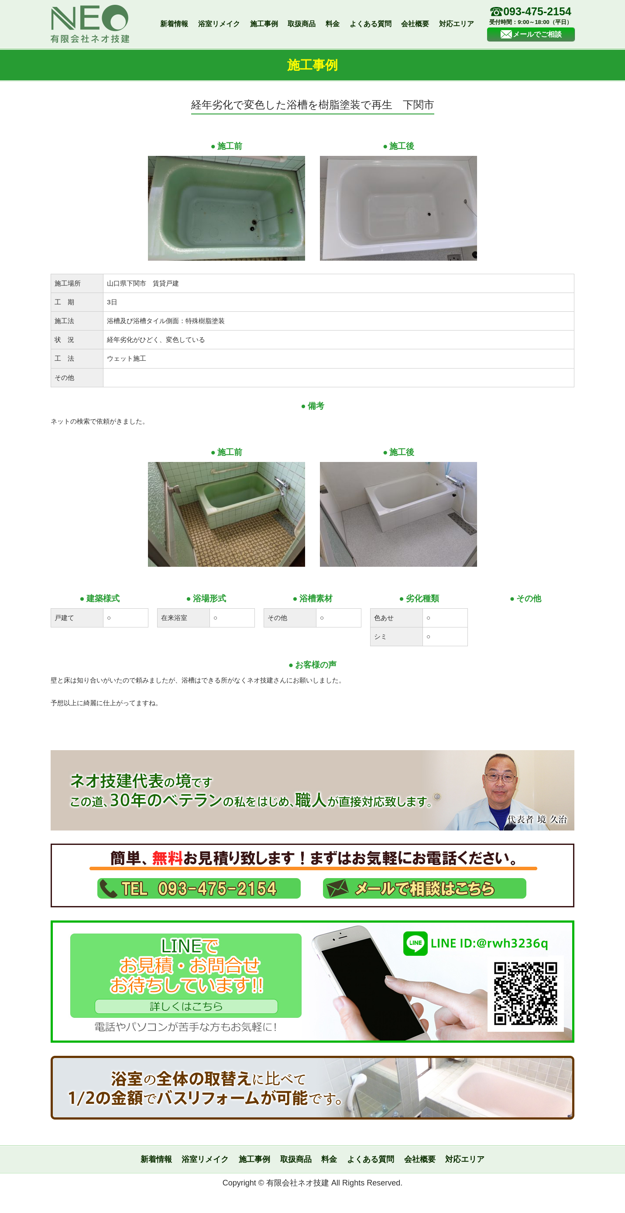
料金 (333, 24)
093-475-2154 (530, 16)
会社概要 (415, 24)
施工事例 (264, 24)
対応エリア (456, 24)
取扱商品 (302, 24)
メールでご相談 (531, 34)
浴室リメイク (219, 24)
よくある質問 (370, 24)
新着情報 (174, 24)
